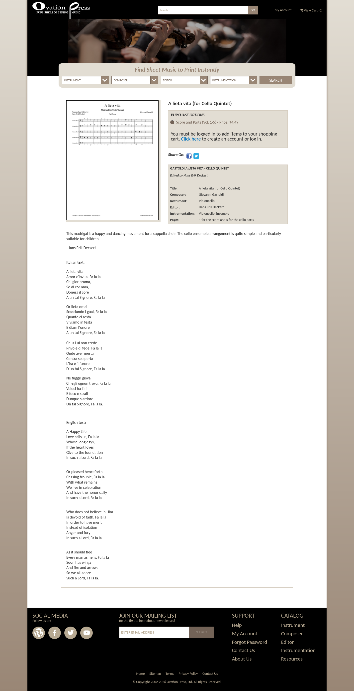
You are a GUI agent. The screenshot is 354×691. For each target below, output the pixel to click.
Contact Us (243, 650)
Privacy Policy (188, 674)
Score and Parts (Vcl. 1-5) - (207, 122)
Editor (287, 642)
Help (237, 625)
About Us (242, 659)
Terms (170, 674)
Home (140, 674)
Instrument (293, 625)
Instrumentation (298, 650)
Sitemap (155, 674)
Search (275, 80)
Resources (292, 659)
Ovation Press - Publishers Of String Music (61, 12)
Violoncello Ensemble (213, 213)
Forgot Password (249, 642)
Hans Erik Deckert (211, 207)
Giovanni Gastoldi (211, 194)
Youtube (86, 633)
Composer (292, 633)
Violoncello (206, 201)
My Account (283, 10)
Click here (191, 139)
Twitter (70, 633)
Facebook (54, 633)
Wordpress (38, 633)
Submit (201, 632)
